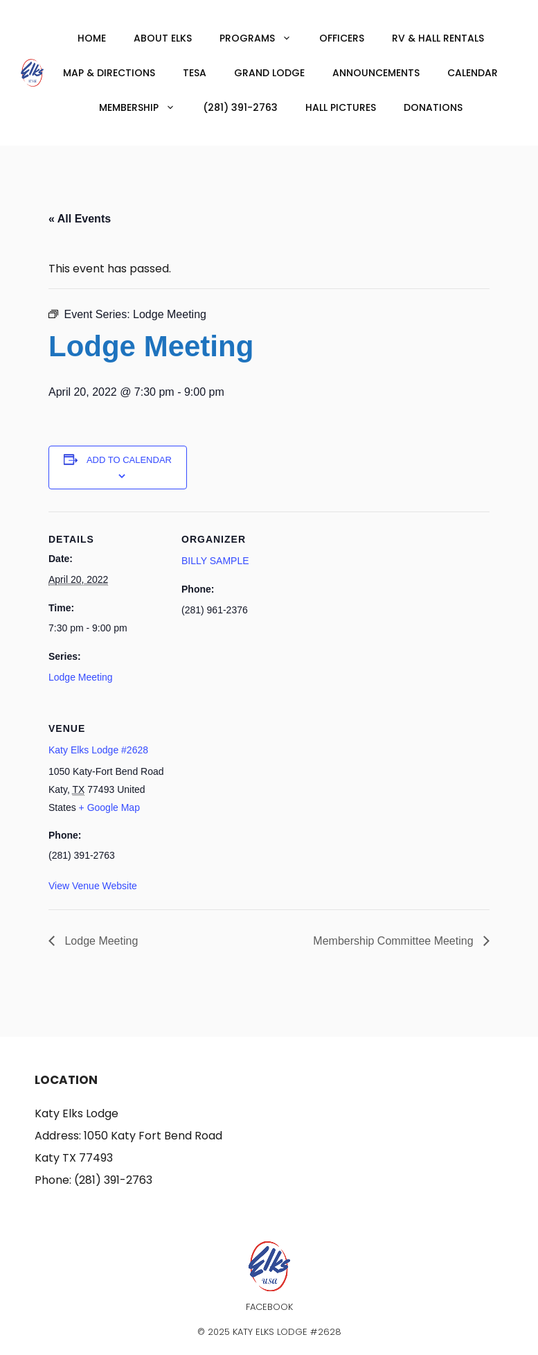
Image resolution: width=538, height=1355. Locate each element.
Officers (341, 38)
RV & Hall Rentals (438, 38)
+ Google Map (109, 807)
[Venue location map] (254, 796)
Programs (262, 38)
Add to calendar (129, 460)
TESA (194, 73)
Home (92, 38)
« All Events (79, 219)
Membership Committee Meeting (394, 941)
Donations (433, 107)
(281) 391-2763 (240, 107)
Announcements (376, 73)
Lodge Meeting (80, 677)
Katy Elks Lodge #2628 (98, 749)
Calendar (472, 73)
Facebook (269, 1306)
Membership (144, 107)
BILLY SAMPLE (215, 560)
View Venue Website (92, 885)
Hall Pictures (340, 107)
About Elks (163, 38)
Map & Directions (109, 73)
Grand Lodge (269, 73)
